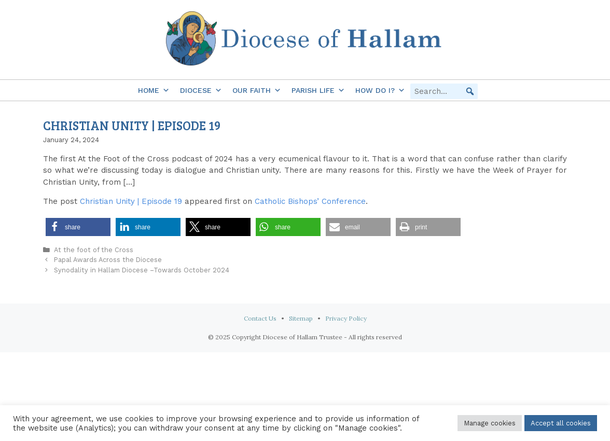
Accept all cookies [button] (561, 423)
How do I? (380, 90)
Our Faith (256, 90)
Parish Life (318, 90)
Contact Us (260, 318)
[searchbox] (444, 91)
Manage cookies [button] (490, 423)
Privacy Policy (346, 318)
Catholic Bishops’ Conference (310, 201)
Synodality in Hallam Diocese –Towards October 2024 (141, 270)
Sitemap (301, 318)
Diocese (201, 90)
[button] (470, 91)
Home (154, 90)
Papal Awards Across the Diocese (108, 260)
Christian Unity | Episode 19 (131, 201)
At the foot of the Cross (93, 250)
